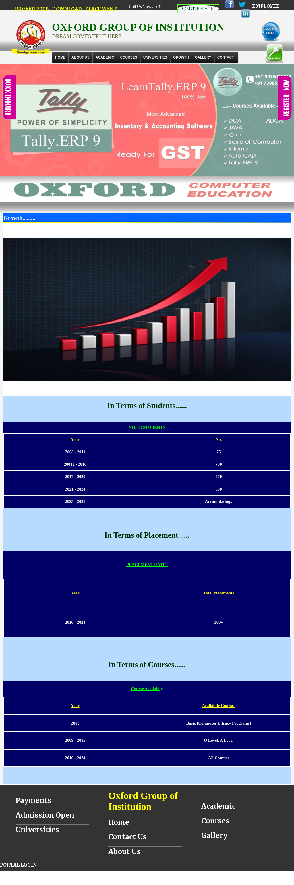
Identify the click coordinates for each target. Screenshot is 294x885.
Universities (37, 829)
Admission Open (45, 815)
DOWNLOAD (67, 9)
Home (60, 57)
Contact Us (127, 836)
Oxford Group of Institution (143, 801)
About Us (80, 57)
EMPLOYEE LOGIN (265, 9)
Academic (218, 806)
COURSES (128, 57)
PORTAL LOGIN (18, 865)
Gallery (203, 57)
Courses (215, 820)
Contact (225, 57)
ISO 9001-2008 (32, 9)
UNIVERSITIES (155, 57)
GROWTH (181, 57)
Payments (33, 800)
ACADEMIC (105, 57)
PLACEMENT (101, 9)
